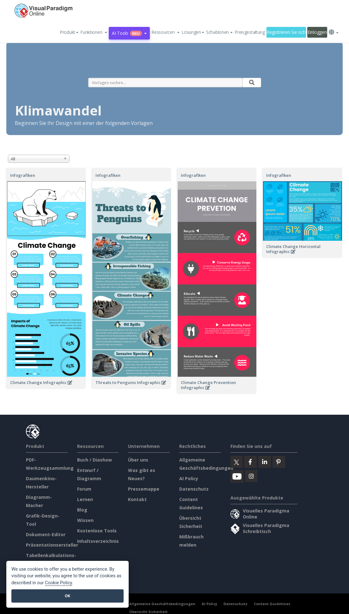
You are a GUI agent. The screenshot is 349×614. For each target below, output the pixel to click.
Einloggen (317, 32)
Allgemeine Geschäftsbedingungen (162, 603)
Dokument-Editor (45, 534)
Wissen (85, 520)
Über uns (138, 460)
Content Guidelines (272, 603)
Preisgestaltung (250, 32)
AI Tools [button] (129, 33)
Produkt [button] (69, 32)
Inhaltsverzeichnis (98, 541)
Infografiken (22, 175)
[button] (93, 32)
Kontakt (137, 499)
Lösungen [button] (192, 32)
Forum (84, 489)
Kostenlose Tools (97, 531)
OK (67, 595)
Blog (82, 510)
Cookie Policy (58, 583)
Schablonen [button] (219, 32)
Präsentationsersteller (52, 545)
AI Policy (188, 478)
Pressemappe (143, 489)
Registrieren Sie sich (286, 32)
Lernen (85, 499)
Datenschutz (194, 489)
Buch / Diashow (94, 460)
